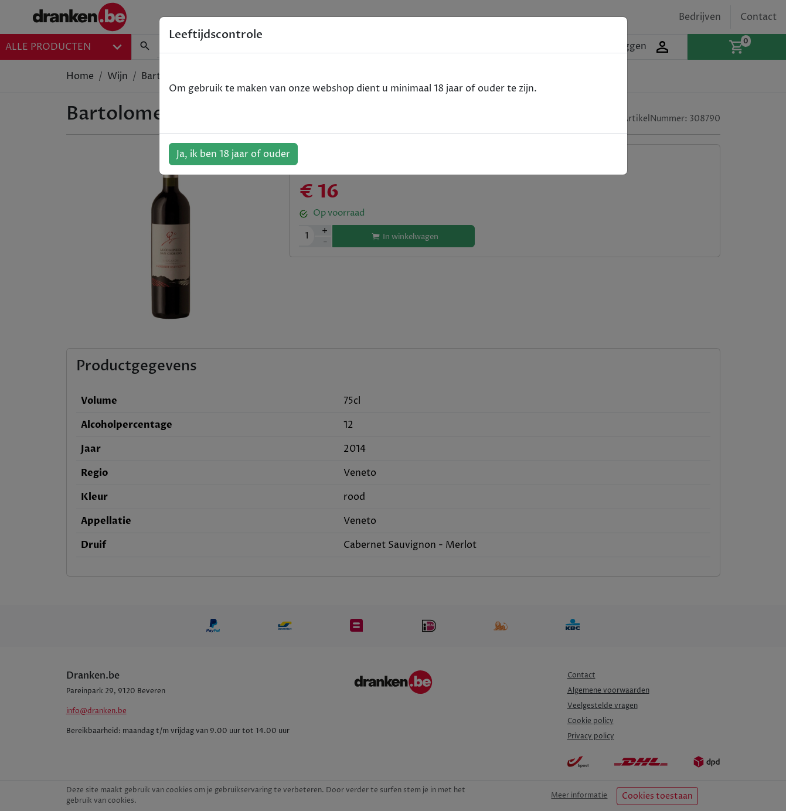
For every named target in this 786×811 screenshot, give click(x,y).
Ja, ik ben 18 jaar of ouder (233, 154)
